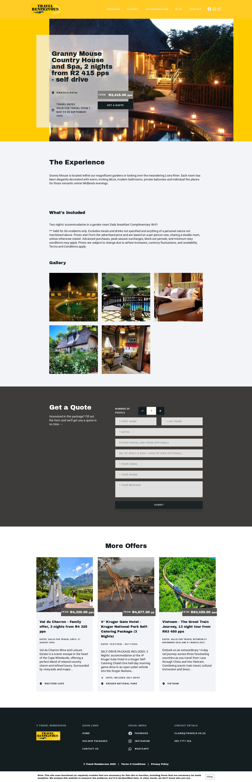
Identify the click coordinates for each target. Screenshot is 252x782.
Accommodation (156, 9)
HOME (86, 733)
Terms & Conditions (133, 764)
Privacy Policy (160, 764)
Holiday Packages (95, 741)
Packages (113, 9)
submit (159, 504)
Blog (178, 9)
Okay (210, 777)
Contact (195, 9)
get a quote (115, 105)
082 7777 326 (182, 741)
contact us (90, 748)
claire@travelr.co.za (190, 733)
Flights (132, 9)
